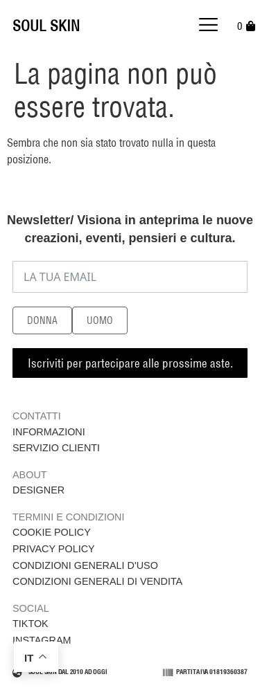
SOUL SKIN (46, 26)
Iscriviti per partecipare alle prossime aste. (130, 363)
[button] (209, 25)
